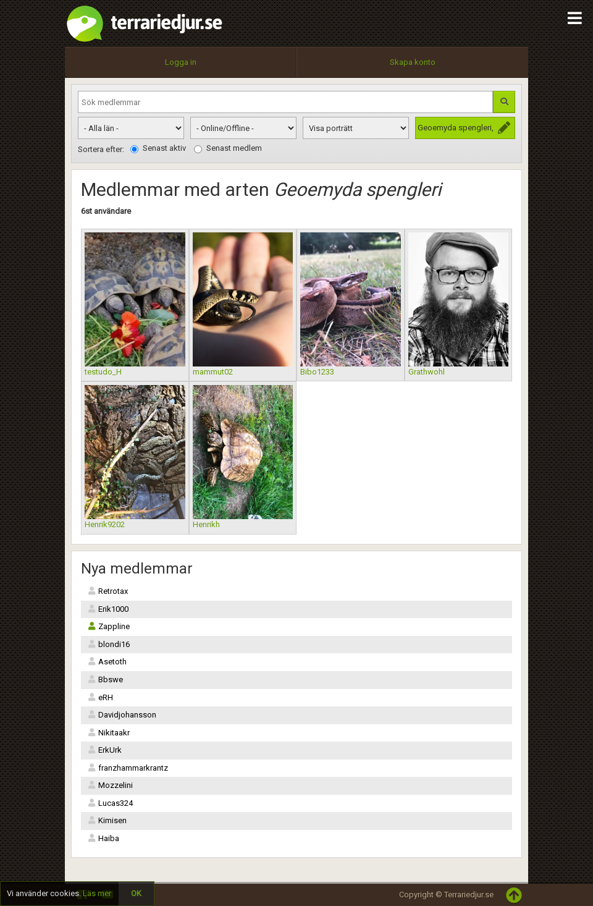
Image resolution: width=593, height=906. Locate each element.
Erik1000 (107, 609)
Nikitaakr (108, 732)
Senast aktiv (158, 148)
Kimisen (107, 820)
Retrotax (107, 591)
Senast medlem (228, 148)
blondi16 (108, 644)
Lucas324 (110, 803)
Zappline (108, 626)
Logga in (180, 62)
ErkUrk (104, 750)
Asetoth (107, 661)
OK (136, 893)
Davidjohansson (121, 714)
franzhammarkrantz (127, 768)
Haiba (103, 838)
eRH (100, 697)
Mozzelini (110, 785)
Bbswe (105, 679)
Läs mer (97, 893)
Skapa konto (412, 62)
